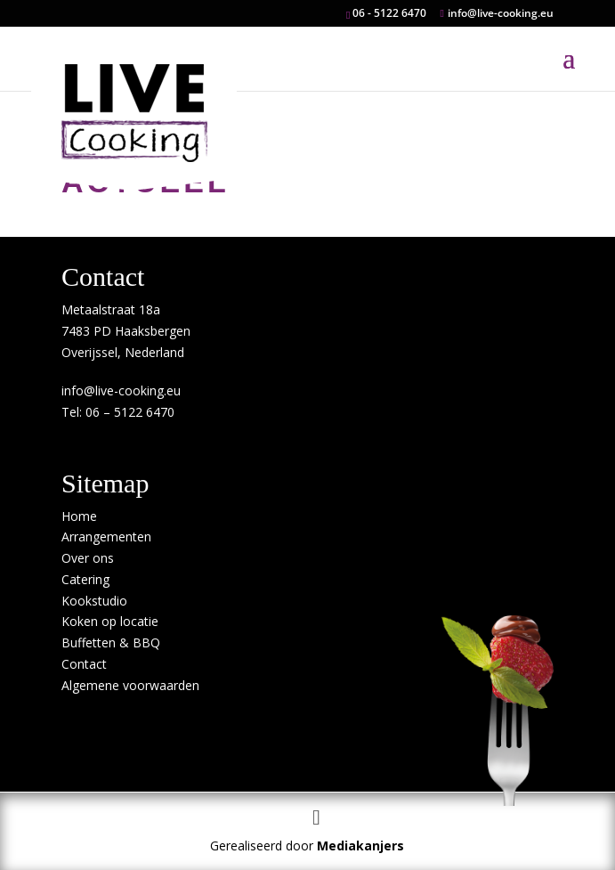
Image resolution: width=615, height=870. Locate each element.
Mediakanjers (360, 845)
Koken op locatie (109, 621)
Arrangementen (106, 536)
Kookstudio (94, 600)
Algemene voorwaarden (130, 685)
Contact (84, 663)
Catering (85, 579)
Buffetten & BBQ (110, 642)
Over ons (87, 557)
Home (79, 516)
